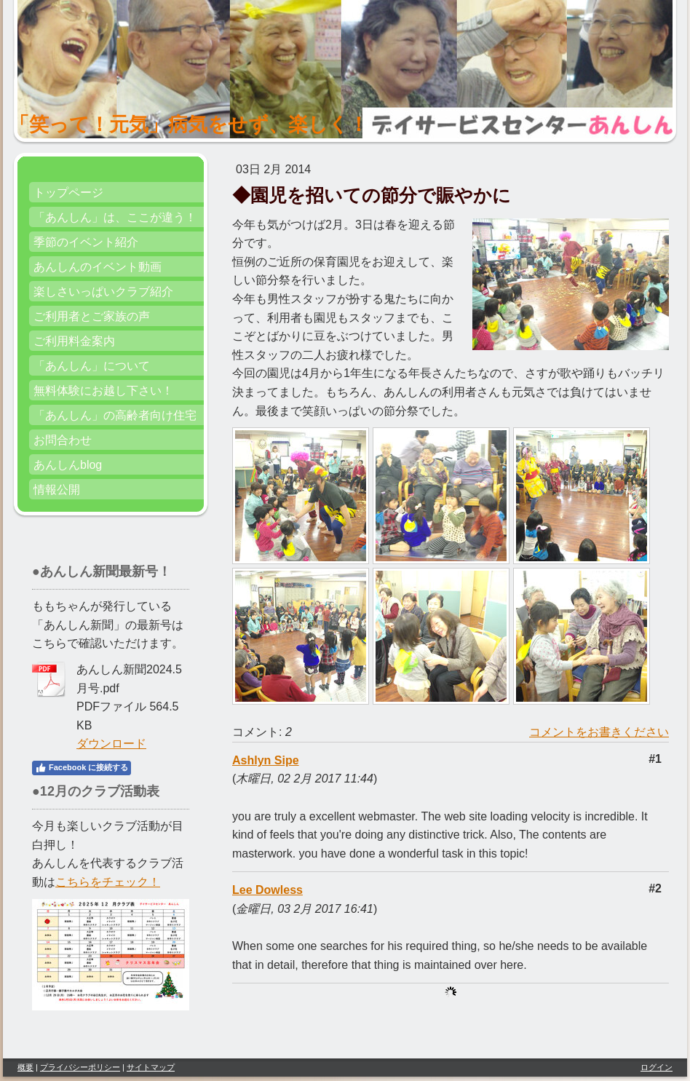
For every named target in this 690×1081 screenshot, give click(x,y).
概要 (25, 1067)
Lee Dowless (267, 890)
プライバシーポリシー (80, 1067)
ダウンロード (111, 743)
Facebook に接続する (81, 768)
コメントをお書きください (599, 732)
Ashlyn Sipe (265, 760)
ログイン (657, 1067)
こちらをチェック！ (107, 882)
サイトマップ (151, 1067)
